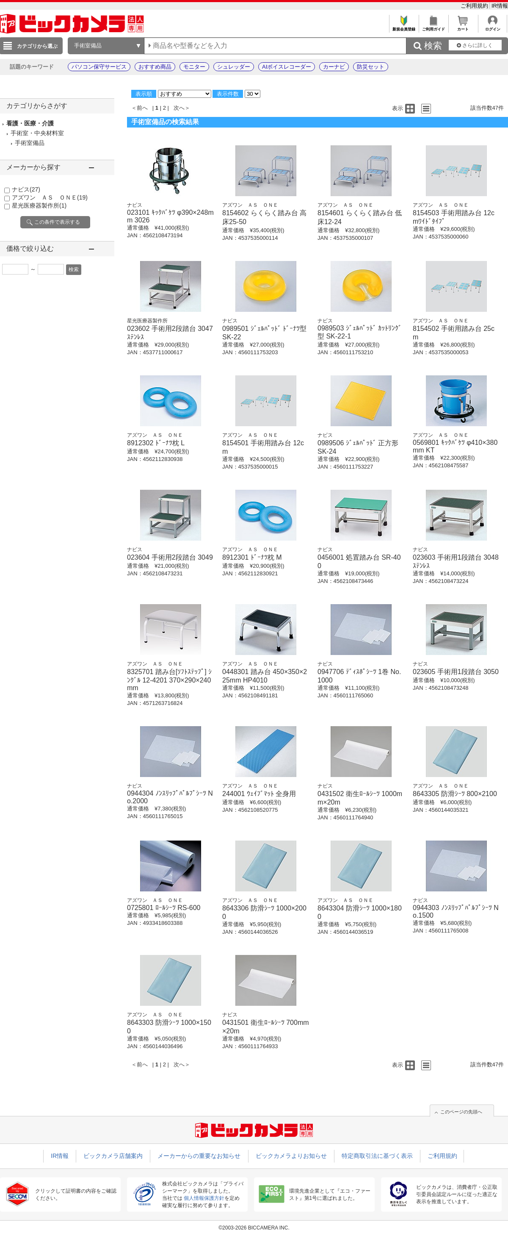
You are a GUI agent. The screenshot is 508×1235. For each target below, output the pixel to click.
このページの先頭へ (461, 1111)
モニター (194, 67)
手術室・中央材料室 (37, 133)
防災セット (370, 67)
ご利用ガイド (433, 26)
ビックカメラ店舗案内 (113, 1155)
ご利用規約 (475, 6)
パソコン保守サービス (99, 67)
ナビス (26, 189)
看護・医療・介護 (30, 123)
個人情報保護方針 (204, 1198)
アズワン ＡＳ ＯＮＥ (50, 197)
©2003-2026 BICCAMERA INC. (254, 1228)
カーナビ (334, 67)
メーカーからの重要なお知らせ (198, 1155)
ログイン (492, 26)
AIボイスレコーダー (286, 67)
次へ (179, 108)
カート (463, 26)
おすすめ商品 (154, 67)
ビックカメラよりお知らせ (291, 1155)
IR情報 (499, 6)
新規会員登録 (403, 26)
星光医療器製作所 (39, 205)
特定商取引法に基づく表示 (377, 1155)
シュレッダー (233, 67)
